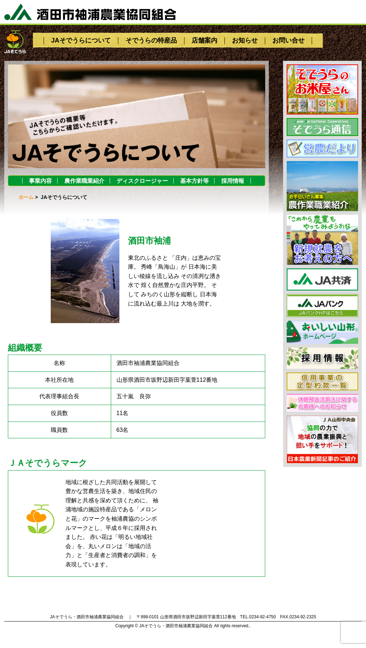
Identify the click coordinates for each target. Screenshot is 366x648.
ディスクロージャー (142, 181)
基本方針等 (194, 181)
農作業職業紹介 (84, 181)
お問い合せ (288, 40)
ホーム (26, 197)
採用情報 (232, 181)
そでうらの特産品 (151, 40)
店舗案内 (204, 40)
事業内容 (40, 181)
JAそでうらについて (81, 40)
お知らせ (245, 40)
